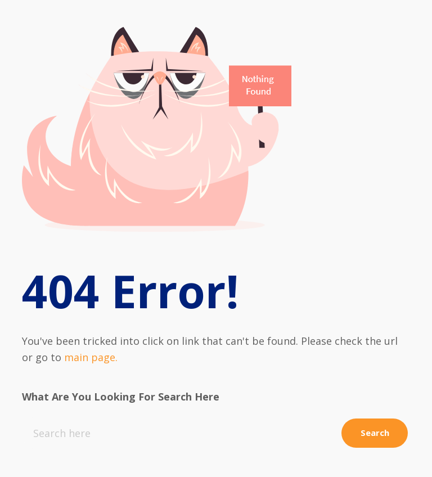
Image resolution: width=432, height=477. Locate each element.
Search (373, 432)
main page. (91, 357)
